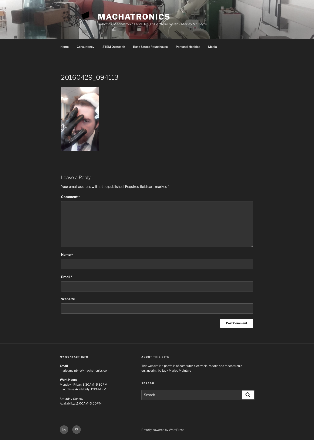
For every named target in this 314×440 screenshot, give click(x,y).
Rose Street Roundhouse (150, 46)
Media (212, 46)
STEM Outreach (113, 46)
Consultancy (85, 46)
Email (66, 277)
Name (67, 255)
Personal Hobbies (188, 46)
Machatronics (134, 16)
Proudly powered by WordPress (162, 430)
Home (64, 46)
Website (68, 299)
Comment (70, 197)
